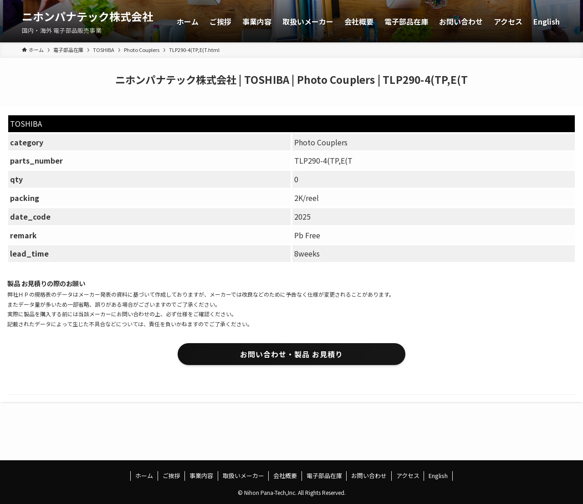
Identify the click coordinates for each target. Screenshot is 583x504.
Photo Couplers (141, 49)
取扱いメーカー (243, 475)
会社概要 (285, 475)
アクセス (407, 475)
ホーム (144, 475)
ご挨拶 (171, 475)
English (438, 475)
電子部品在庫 (68, 49)
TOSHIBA (103, 49)
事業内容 (201, 475)
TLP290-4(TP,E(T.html (194, 49)
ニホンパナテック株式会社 (87, 16)
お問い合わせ (369, 475)
